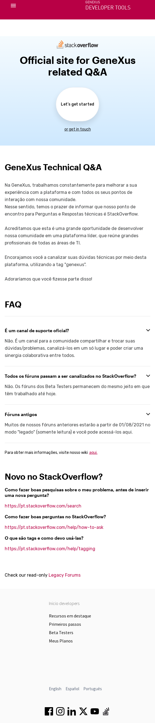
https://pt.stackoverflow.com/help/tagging (50, 548)
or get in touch (77, 129)
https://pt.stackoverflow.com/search (43, 506)
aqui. (93, 452)
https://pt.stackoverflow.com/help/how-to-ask (54, 527)
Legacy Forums (65, 575)
